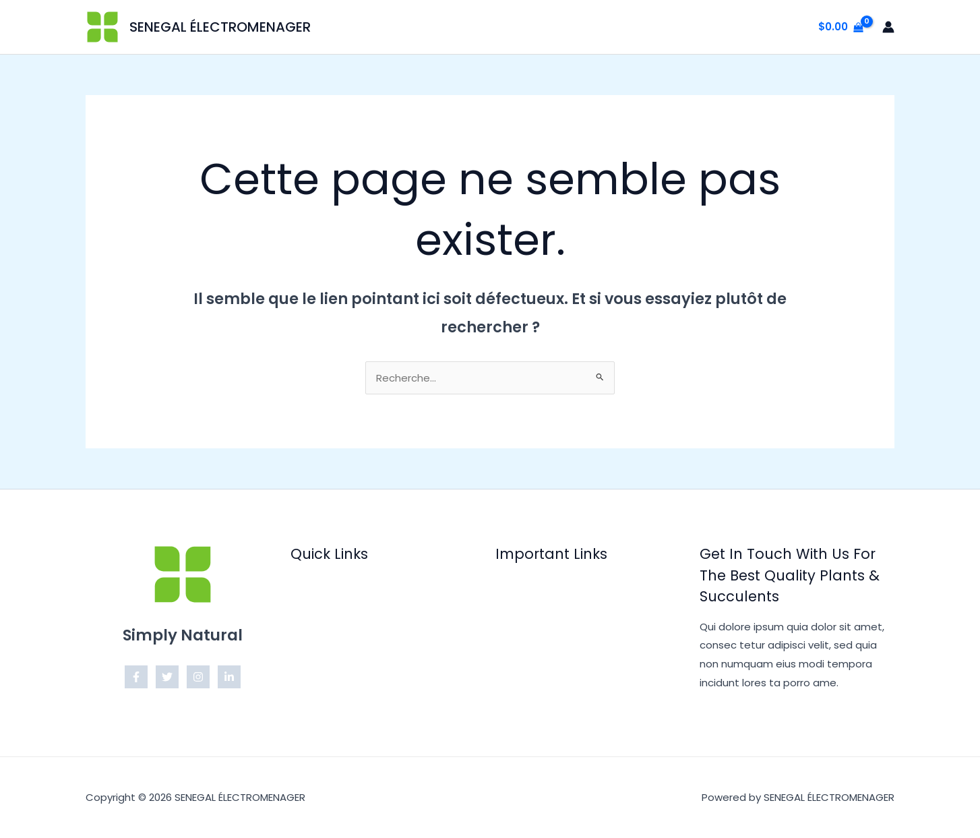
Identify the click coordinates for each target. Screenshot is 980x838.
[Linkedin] (229, 676)
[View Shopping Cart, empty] (841, 27)
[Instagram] (198, 676)
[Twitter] (167, 676)
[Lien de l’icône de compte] (888, 27)
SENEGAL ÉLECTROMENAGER (220, 27)
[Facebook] (136, 676)
